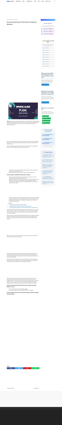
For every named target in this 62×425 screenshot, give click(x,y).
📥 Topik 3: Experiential (46, 120)
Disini (26, 289)
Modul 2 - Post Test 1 (46, 54)
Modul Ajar (48, 1)
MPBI (23, 1)
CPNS (35, 1)
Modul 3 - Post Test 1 (46, 61)
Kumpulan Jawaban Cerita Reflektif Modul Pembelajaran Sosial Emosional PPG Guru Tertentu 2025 (47, 166)
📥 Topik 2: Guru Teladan (46, 118)
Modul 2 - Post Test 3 (46, 59)
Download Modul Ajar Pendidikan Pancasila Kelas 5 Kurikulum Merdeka (20, 206)
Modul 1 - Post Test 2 (46, 50)
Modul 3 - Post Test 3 (46, 66)
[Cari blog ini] (54, 1)
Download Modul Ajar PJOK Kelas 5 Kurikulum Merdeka (17, 204)
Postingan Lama (36, 388)
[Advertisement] (31, 11)
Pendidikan (18, 1)
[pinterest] (27, 368)
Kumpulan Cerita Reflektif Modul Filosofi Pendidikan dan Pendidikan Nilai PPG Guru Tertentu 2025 (47, 172)
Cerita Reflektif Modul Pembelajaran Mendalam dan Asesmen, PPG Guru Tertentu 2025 (48, 177)
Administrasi (29, 1)
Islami (42, 1)
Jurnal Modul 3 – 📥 (47, 33)
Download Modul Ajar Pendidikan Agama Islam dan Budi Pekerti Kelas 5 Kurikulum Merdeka (23, 207)
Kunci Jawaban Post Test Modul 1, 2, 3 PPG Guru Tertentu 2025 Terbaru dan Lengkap (48, 160)
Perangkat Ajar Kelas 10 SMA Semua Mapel (47, 135)
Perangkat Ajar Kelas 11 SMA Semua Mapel (47, 139)
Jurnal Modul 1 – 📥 (47, 28)
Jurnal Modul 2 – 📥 (47, 31)
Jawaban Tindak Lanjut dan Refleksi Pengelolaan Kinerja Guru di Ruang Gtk (48, 182)
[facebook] (11, 368)
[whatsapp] (35, 368)
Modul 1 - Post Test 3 (46, 52)
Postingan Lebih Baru (10, 388)
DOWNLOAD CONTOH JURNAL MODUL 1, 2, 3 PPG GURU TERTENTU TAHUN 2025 (48, 155)
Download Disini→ (45, 84)
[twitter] (19, 368)
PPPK (39, 1)
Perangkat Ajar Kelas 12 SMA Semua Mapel (47, 143)
